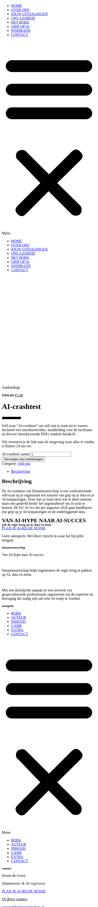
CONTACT (19, 35)
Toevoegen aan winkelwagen (23, 459)
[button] (49, 138)
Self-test (24, 463)
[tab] (53, 471)
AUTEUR (18, 617)
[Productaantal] (50, 454)
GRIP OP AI (20, 26)
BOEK (16, 613)
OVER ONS (20, 10)
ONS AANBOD (23, 18)
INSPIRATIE (21, 31)
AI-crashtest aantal (16, 454)
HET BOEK (20, 22)
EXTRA (17, 630)
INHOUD (18, 622)
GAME (16, 626)
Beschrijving (20, 471)
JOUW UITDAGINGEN (29, 14)
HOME (16, 6)
